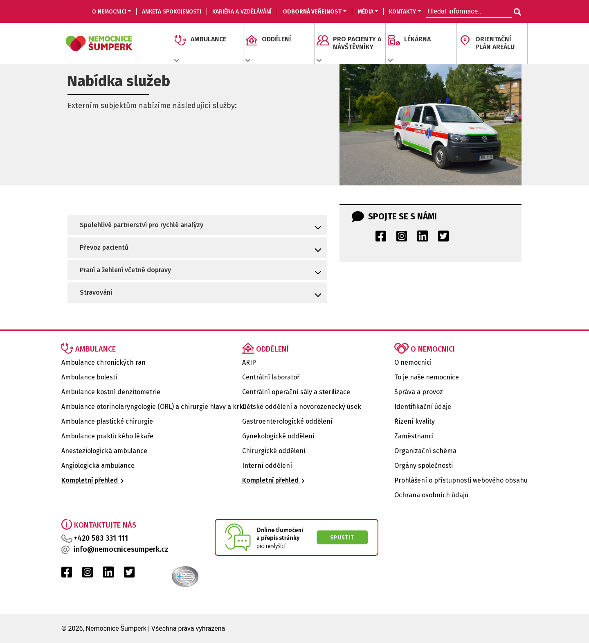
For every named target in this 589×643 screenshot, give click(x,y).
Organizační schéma (425, 451)
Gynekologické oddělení (278, 436)
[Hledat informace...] (517, 12)
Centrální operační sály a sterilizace (296, 392)
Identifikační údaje (422, 407)
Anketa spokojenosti (171, 11)
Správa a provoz (418, 392)
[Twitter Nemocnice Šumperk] (443, 238)
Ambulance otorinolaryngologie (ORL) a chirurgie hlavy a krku (154, 407)
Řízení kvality (414, 421)
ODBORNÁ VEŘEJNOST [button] (312, 11)
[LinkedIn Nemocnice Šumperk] (422, 238)
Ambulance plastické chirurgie (107, 421)
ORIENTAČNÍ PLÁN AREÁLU (495, 43)
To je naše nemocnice (426, 377)
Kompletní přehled (92, 480)
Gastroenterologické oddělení (287, 421)
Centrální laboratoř (270, 377)
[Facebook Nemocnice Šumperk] (380, 238)
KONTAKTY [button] (402, 11)
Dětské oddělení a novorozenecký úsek (301, 407)
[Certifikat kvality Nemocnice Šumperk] (171, 576)
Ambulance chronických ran (103, 362)
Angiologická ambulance (98, 465)
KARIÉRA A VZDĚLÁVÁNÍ (242, 11)
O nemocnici (413, 362)
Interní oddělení (267, 465)
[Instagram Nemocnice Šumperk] (401, 238)
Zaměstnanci (414, 436)
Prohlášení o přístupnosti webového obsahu (461, 480)
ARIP (249, 362)
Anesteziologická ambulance (104, 451)
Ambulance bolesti (89, 377)
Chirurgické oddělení (274, 451)
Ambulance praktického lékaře (107, 436)
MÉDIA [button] (365, 11)
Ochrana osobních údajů (431, 495)
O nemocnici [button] (109, 11)
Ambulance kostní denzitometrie (110, 392)
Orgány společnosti (423, 465)
